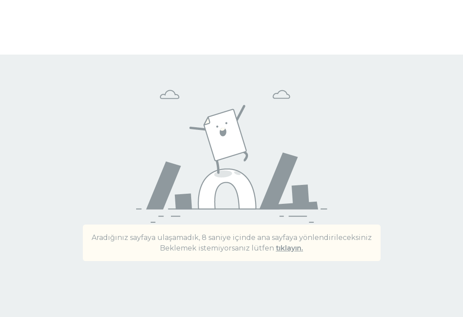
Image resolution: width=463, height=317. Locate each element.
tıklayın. (289, 248)
